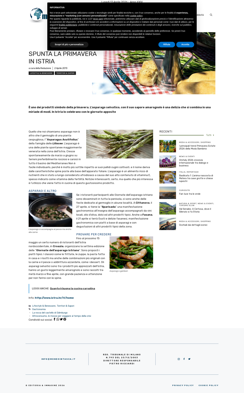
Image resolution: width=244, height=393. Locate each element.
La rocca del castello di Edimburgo (50, 312)
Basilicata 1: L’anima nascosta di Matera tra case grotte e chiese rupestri (196, 178)
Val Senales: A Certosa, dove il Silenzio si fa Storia (195, 210)
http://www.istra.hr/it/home (54, 297)
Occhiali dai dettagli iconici (193, 225)
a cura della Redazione (40, 68)
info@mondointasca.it (58, 359)
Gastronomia (39, 309)
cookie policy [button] (136, 15)
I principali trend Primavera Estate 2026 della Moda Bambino (197, 147)
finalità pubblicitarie (68, 25)
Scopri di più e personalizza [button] (69, 44)
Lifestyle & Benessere (41, 73)
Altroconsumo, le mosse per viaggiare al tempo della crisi (61, 316)
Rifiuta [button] (166, 44)
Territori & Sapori (65, 73)
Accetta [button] (185, 44)
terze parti (98, 19)
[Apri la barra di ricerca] (211, 15)
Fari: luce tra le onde (189, 193)
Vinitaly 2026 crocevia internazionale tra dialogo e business (193, 163)
